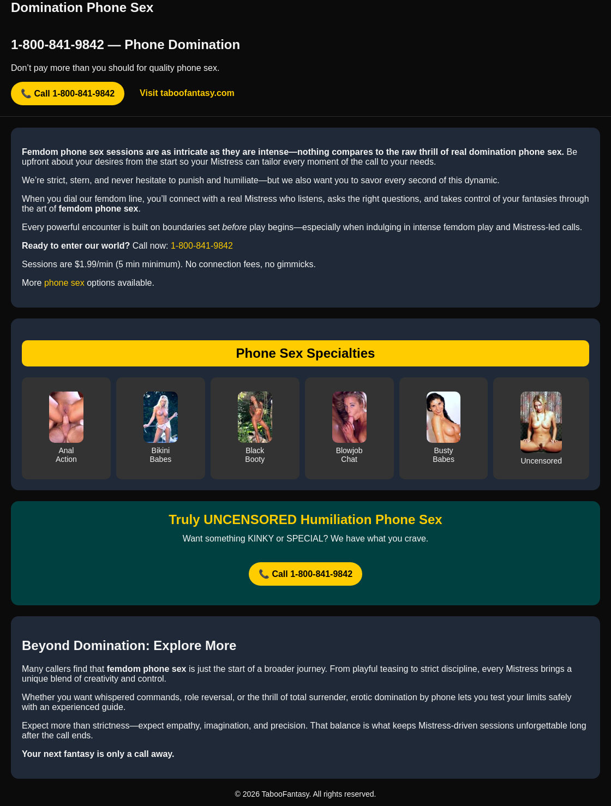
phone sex (64, 282)
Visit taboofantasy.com (187, 93)
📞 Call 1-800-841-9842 (68, 93)
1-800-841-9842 (202, 245)
